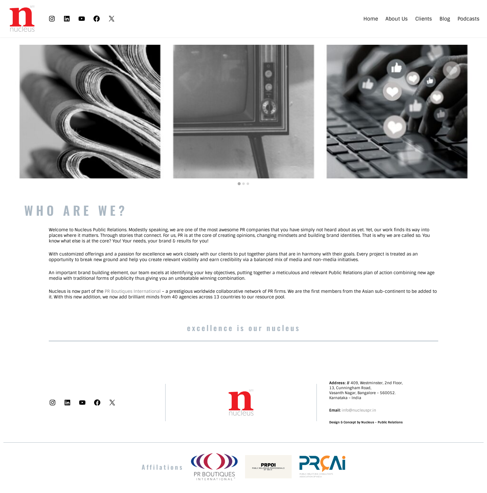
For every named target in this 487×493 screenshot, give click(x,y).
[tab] (239, 183)
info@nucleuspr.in (359, 410)
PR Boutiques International (133, 291)
